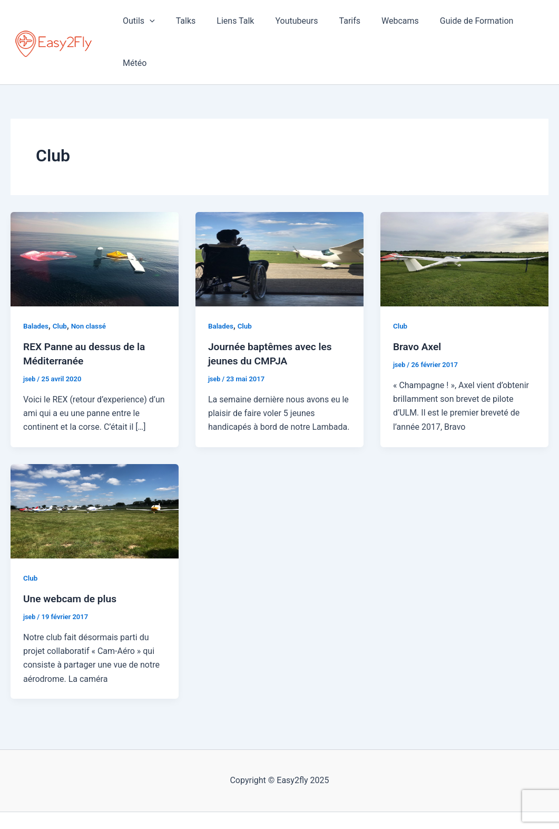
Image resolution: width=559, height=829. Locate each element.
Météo (528, 25)
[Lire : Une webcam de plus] (95, 475)
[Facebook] (264, 803)
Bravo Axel (418, 312)
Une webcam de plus (72, 563)
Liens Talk (238, 25)
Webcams (390, 25)
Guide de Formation (462, 25)
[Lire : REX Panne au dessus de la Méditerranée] (95, 224)
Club (61, 291)
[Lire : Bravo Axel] (464, 224)
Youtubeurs (295, 25)
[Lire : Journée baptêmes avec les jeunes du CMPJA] (279, 224)
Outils (150, 25)
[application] (160, 25)
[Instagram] (280, 803)
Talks (193, 25)
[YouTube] (295, 803)
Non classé (91, 291)
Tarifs (344, 25)
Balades (36, 291)
